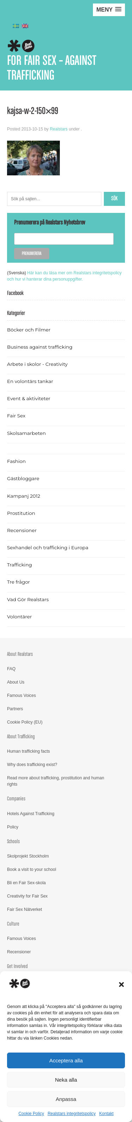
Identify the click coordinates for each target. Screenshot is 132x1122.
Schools (13, 841)
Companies (16, 798)
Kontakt (106, 1113)
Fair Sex (16, 415)
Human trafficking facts (28, 751)
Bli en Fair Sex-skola (26, 882)
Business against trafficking (40, 347)
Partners (15, 708)
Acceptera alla (66, 1060)
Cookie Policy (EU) (25, 722)
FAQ (11, 668)
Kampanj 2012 (23, 496)
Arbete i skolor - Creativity (37, 364)
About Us (15, 682)
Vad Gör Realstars (28, 599)
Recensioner (22, 530)
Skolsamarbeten (26, 433)
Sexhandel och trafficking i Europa (47, 547)
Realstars (59, 129)
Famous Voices (21, 695)
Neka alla (66, 1080)
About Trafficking (21, 736)
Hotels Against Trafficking (31, 813)
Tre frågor (18, 582)
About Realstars (20, 654)
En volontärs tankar (30, 381)
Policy (12, 827)
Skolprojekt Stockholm (28, 856)
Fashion (16, 461)
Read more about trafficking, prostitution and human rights (55, 781)
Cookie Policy (31, 1113)
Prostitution (21, 513)
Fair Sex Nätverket (24, 909)
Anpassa (66, 1099)
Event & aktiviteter (28, 398)
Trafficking (19, 564)
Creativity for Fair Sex (27, 896)
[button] (121, 984)
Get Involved (17, 966)
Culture (13, 924)
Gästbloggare (23, 478)
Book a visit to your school (31, 869)
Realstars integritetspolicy (72, 1113)
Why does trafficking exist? (32, 764)
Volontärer (19, 616)
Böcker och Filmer (28, 329)
